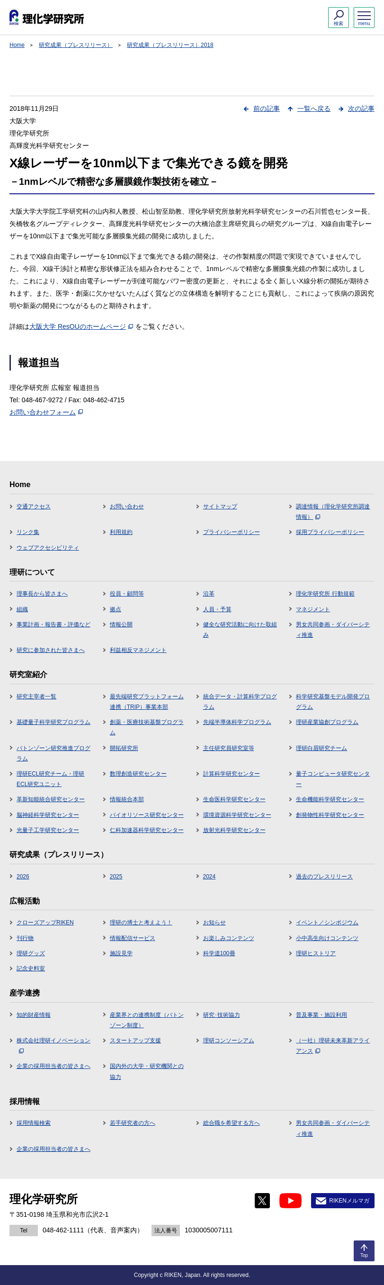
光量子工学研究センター (48, 830)
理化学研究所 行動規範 (325, 593)
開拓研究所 (124, 748)
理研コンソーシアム (228, 1040)
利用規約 (121, 532)
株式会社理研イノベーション (53, 1045)
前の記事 (266, 108)
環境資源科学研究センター (237, 815)
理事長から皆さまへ (42, 593)
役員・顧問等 (127, 593)
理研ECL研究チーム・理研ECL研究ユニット (50, 778)
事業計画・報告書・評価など (53, 624)
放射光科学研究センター (234, 830)
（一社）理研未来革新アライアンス (333, 1045)
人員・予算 (217, 609)
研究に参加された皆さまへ (51, 650)
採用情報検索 (34, 1123)
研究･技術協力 (221, 1015)
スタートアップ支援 (135, 1040)
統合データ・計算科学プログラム (240, 701)
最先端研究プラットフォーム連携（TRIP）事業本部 (147, 701)
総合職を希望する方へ (231, 1123)
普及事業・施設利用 (321, 1015)
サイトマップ (220, 506)
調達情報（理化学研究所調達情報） (333, 511)
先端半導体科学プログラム (237, 722)
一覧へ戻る (313, 108)
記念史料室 (31, 968)
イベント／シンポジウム (327, 922)
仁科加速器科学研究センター (147, 830)
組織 (22, 609)
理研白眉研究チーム (321, 748)
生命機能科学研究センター (330, 799)
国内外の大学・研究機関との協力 (147, 1071)
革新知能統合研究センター (51, 799)
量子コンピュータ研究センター (333, 778)
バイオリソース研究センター (147, 815)
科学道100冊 (219, 953)
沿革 (208, 593)
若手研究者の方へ (132, 1123)
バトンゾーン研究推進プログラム (53, 753)
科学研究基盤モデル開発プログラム (333, 701)
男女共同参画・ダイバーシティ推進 (333, 629)
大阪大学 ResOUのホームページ (81, 326)
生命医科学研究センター (234, 799)
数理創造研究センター (138, 773)
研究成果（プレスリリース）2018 (170, 45)
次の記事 (361, 108)
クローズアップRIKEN (45, 922)
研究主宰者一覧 (36, 696)
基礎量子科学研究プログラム (53, 722)
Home (17, 45)
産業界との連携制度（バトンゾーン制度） (147, 1020)
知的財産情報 (34, 1015)
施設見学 (121, 953)
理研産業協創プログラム (327, 722)
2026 (23, 876)
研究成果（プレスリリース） (76, 45)
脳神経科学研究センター (48, 815)
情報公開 (121, 624)
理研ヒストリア (316, 953)
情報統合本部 (127, 799)
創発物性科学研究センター (330, 815)
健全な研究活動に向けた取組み (240, 629)
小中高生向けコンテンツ (327, 938)
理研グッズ (31, 953)
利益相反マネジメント (138, 650)
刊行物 (25, 938)
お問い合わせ (127, 506)
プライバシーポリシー (231, 532)
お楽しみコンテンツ (228, 938)
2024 (209, 876)
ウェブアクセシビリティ (48, 547)
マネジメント (313, 609)
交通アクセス (34, 506)
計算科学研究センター (231, 773)
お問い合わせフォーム (46, 412)
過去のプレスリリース (324, 876)
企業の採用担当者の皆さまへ (53, 1066)
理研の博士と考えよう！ (141, 922)
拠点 (115, 609)
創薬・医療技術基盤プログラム (147, 727)
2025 (116, 876)
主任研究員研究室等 (228, 748)
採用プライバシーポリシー (330, 532)
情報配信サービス (132, 938)
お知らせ (214, 922)
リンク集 (28, 532)
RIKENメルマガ (349, 1200)
